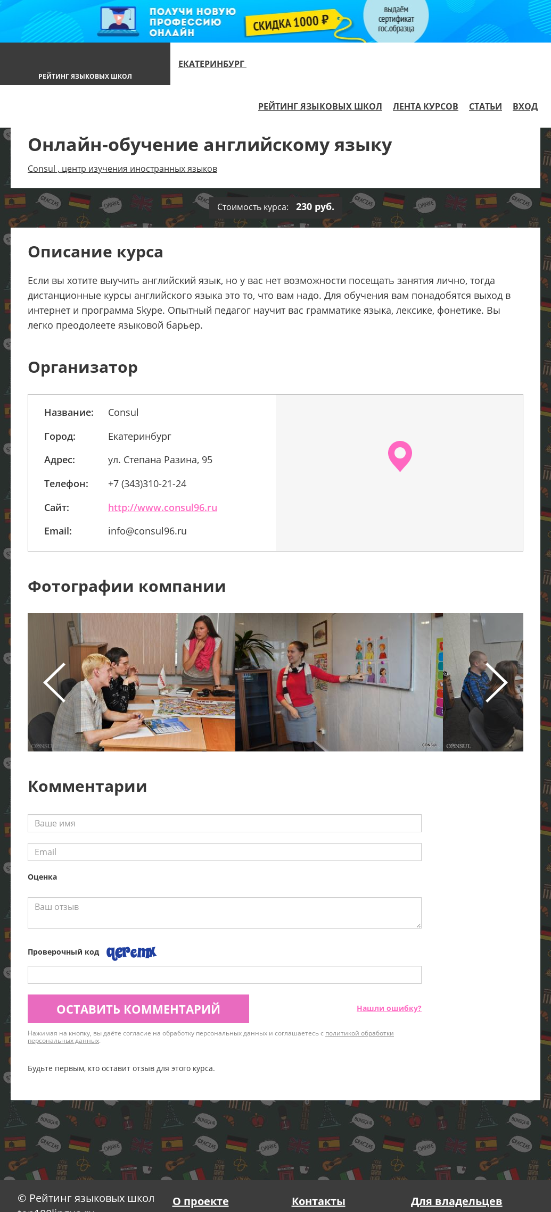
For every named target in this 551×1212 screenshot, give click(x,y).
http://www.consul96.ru (162, 507)
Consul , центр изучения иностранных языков (122, 168)
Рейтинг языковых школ (320, 106)
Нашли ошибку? (389, 1008)
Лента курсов (425, 106)
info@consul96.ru (147, 530)
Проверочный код (63, 952)
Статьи (485, 106)
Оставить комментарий (138, 1009)
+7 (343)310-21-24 (147, 483)
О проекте (200, 1201)
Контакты (319, 1201)
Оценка (42, 877)
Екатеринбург (217, 64)
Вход (525, 106)
